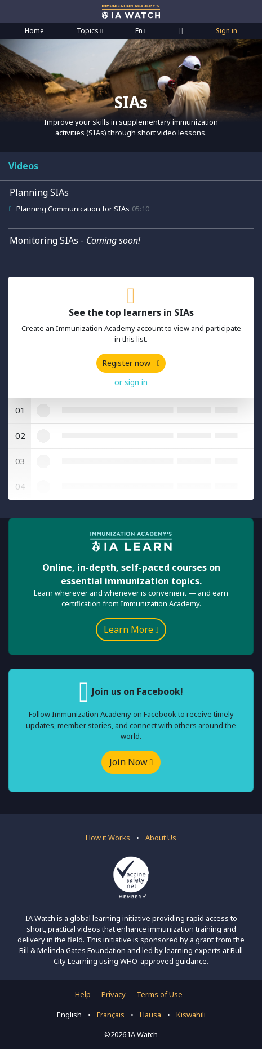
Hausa (150, 1015)
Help (83, 994)
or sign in (131, 382)
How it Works (108, 837)
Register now (131, 363)
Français (111, 1015)
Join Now (131, 762)
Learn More (131, 629)
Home (34, 31)
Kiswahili (191, 1015)
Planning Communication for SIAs (73, 209)
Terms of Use (159, 994)
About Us (160, 837)
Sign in (226, 31)
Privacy (113, 994)
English (69, 1015)
